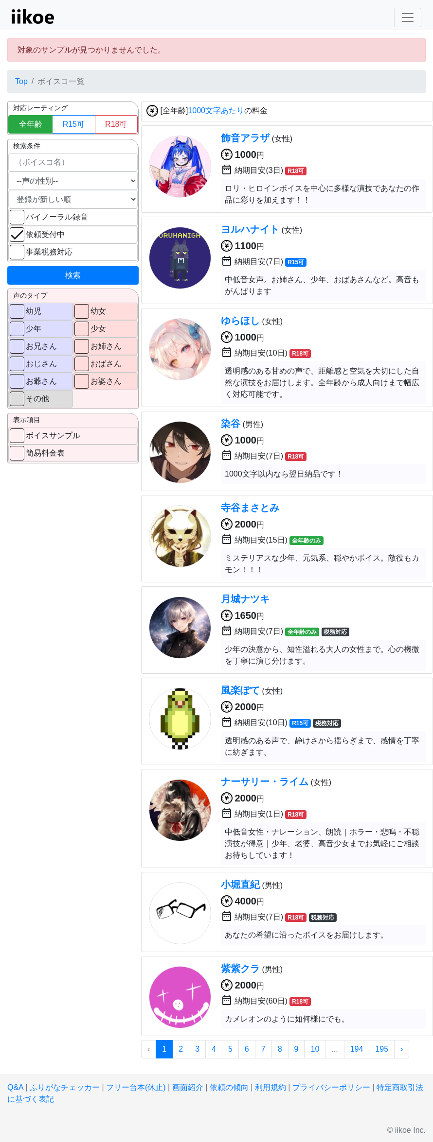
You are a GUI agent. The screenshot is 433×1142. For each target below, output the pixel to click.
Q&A (15, 1087)
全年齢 (30, 124)
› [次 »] (401, 1049)
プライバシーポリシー (331, 1087)
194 (356, 1049)
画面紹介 (187, 1087)
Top (21, 81)
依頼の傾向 (229, 1087)
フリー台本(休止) (136, 1087)
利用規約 (270, 1087)
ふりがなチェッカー (65, 1087)
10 (314, 1049)
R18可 (116, 124)
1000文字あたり (216, 111)
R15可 (74, 124)
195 (381, 1049)
